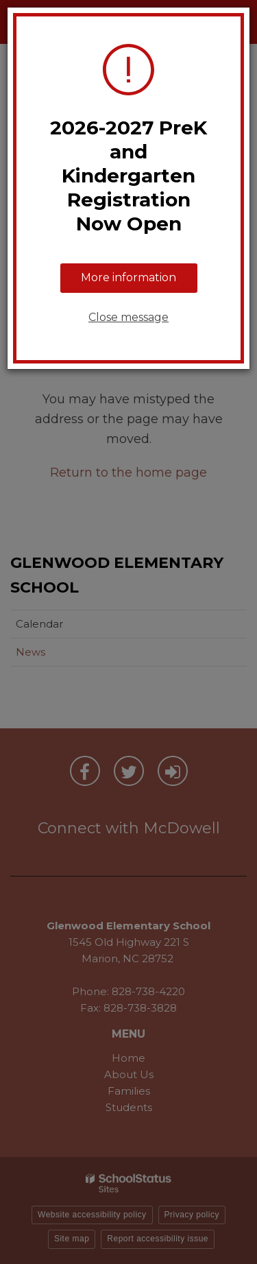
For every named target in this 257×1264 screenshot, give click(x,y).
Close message (128, 317)
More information (128, 277)
